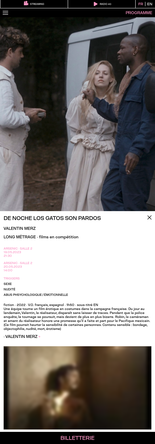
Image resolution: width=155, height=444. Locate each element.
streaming (34, 3)
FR (140, 4)
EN (149, 4)
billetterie (77, 438)
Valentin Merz (20, 228)
